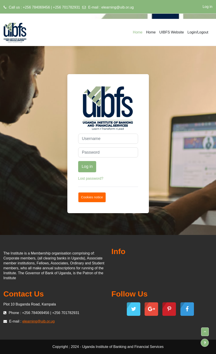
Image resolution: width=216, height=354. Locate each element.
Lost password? (90, 178)
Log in (207, 7)
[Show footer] (205, 343)
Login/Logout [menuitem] (197, 32)
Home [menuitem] (138, 32)
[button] (205, 331)
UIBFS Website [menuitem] (171, 32)
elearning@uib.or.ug (117, 7)
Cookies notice (92, 197)
